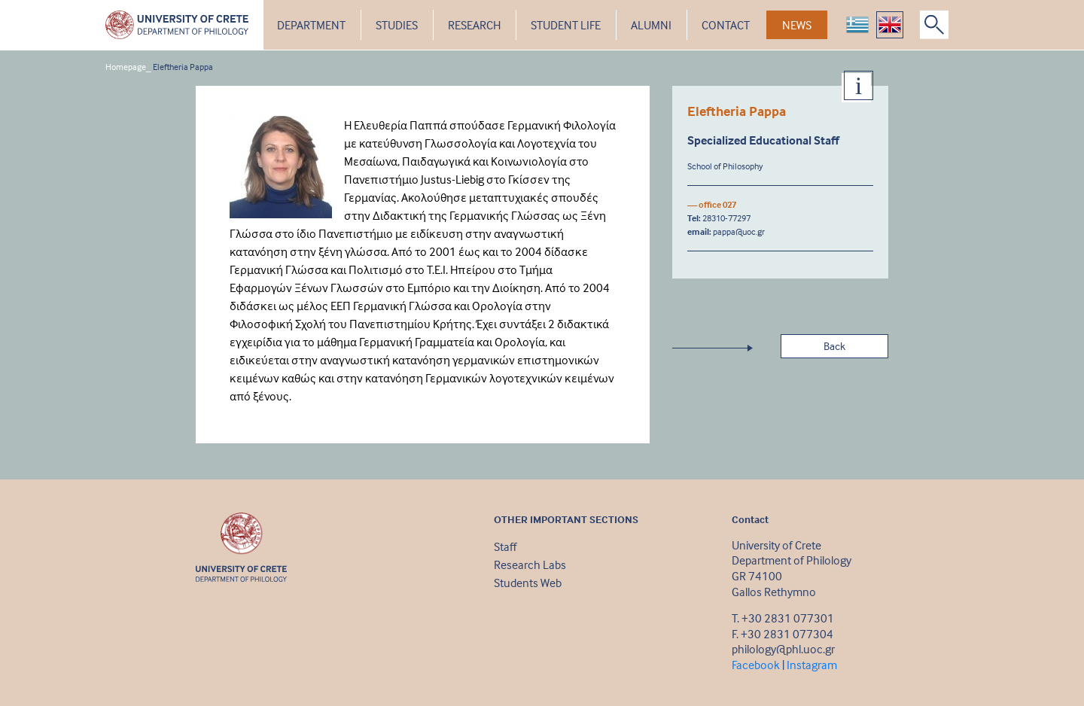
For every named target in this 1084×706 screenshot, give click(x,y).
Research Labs (530, 564)
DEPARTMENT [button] (311, 24)
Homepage (125, 66)
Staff (505, 546)
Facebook (756, 664)
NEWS (796, 24)
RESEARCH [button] (474, 24)
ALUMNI (651, 24)
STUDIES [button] (397, 24)
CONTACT (726, 24)
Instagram (812, 664)
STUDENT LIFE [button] (566, 24)
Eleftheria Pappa (183, 66)
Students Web (528, 582)
